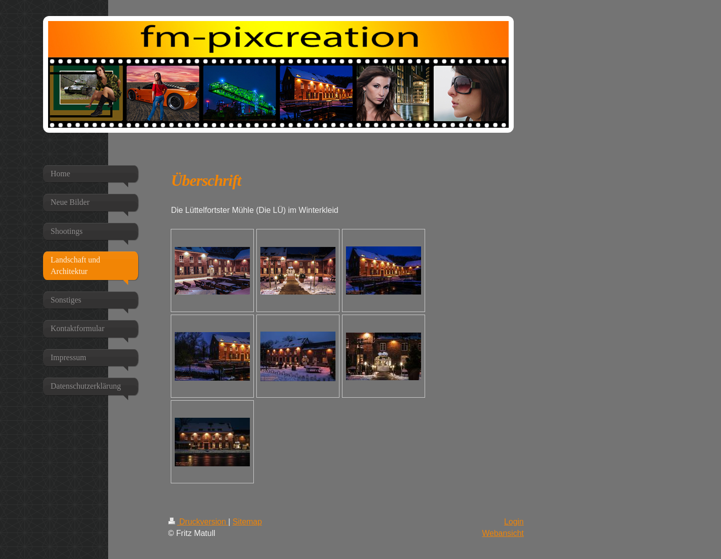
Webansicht (503, 533)
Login (514, 521)
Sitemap (247, 521)
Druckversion (198, 521)
